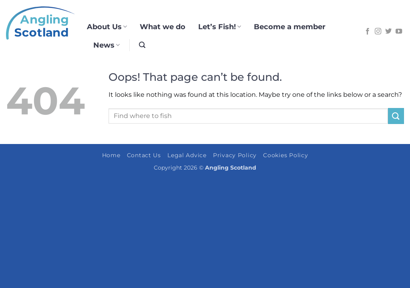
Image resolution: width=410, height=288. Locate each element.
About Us (107, 26)
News (106, 45)
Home (111, 155)
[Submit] (396, 116)
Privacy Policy (235, 155)
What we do (162, 26)
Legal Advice (187, 155)
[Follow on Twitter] (388, 31)
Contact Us (144, 155)
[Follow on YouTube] (399, 31)
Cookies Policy (285, 155)
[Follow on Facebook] (367, 31)
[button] (142, 45)
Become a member (290, 26)
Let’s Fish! (219, 26)
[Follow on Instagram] (378, 31)
